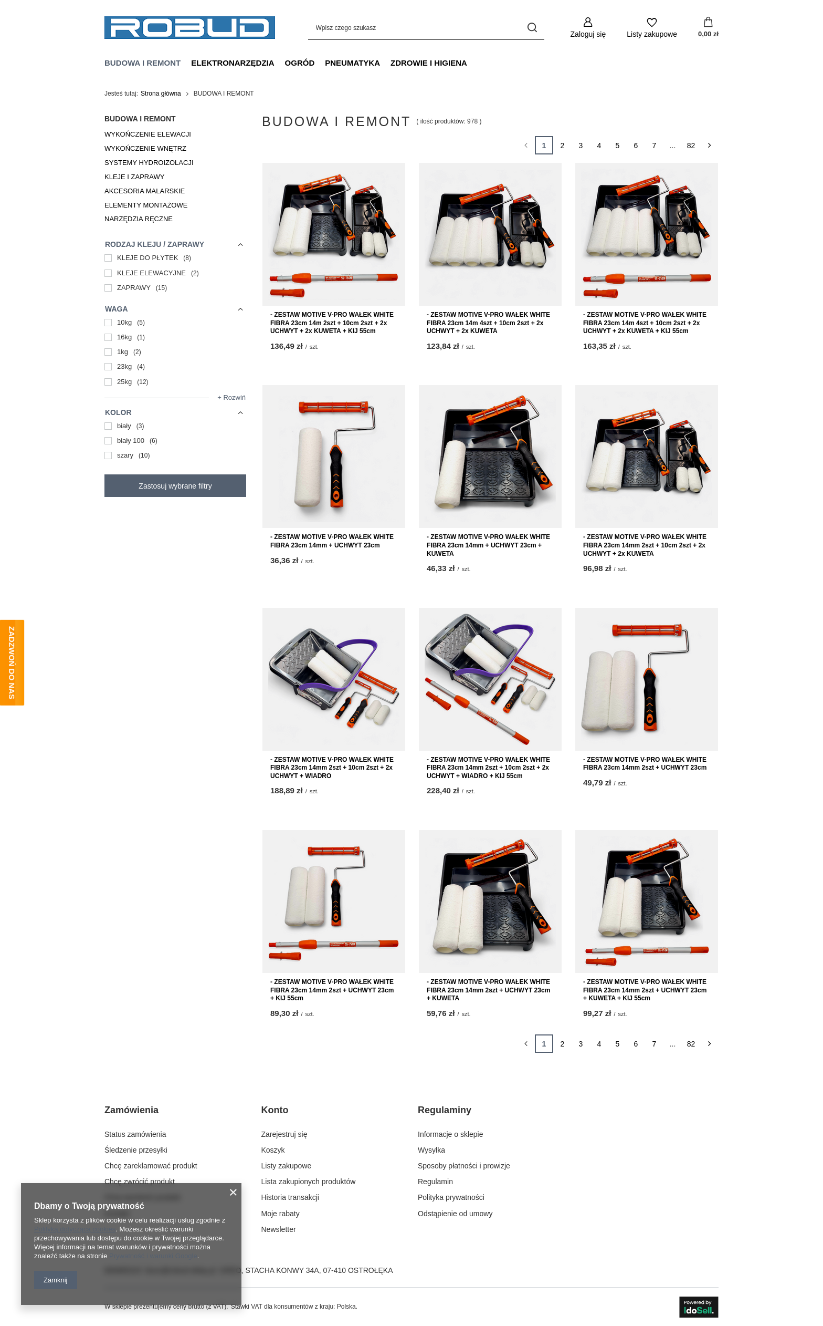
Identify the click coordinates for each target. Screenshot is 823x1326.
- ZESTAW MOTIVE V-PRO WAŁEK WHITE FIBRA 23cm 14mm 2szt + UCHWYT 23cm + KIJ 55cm (332, 990)
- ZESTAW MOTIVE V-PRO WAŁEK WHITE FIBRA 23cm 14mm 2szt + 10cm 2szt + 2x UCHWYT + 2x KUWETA (644, 545)
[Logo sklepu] (189, 27)
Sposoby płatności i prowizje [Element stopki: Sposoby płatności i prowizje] (464, 1166)
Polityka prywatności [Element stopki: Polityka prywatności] (451, 1197)
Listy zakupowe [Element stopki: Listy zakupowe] (286, 1166)
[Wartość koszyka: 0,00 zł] (708, 28)
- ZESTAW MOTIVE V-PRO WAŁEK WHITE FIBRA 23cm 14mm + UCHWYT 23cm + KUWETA (488, 545)
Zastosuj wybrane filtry (175, 486)
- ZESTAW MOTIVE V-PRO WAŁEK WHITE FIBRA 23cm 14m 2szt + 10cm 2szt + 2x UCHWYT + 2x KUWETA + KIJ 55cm (332, 323)
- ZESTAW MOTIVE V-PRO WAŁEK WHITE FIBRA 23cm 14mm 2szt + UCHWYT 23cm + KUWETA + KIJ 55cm (644, 990)
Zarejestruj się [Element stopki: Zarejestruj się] (284, 1134)
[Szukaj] (532, 27)
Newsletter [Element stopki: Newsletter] (278, 1229)
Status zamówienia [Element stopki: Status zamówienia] (135, 1134)
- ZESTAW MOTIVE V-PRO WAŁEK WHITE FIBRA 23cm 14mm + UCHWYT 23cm (332, 541)
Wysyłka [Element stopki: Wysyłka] (431, 1150)
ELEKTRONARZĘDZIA (232, 62)
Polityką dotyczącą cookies (74, 1229)
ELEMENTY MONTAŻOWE (145, 205)
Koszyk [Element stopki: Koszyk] (273, 1150)
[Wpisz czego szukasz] (426, 27)
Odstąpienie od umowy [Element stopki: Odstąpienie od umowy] (455, 1213)
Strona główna (161, 93)
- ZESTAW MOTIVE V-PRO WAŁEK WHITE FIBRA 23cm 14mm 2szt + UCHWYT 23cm (644, 764)
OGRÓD (300, 62)
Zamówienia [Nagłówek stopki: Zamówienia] (131, 1110)
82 (691, 145)
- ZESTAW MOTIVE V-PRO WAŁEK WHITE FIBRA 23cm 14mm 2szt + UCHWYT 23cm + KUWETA (488, 990)
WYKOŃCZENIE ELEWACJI (147, 134)
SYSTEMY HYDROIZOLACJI (149, 163)
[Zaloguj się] (588, 27)
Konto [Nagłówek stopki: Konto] (275, 1110)
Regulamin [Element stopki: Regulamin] (435, 1181)
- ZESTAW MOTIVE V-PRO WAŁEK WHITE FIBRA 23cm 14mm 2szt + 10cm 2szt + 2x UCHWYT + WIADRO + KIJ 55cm (488, 768)
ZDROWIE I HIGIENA (429, 62)
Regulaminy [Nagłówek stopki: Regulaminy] (444, 1110)
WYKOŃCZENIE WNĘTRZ (145, 148)
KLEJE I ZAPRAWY (134, 177)
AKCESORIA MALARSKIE (144, 191)
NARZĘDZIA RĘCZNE (138, 219)
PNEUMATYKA (352, 62)
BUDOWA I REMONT (142, 62)
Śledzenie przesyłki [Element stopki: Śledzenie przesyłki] (135, 1150)
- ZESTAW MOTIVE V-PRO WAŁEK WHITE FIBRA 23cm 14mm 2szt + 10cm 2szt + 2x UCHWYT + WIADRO (332, 768)
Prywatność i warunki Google (153, 1256)
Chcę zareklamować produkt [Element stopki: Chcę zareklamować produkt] (150, 1166)
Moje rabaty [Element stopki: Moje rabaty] (280, 1213)
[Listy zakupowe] (652, 27)
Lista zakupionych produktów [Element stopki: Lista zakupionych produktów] (308, 1181)
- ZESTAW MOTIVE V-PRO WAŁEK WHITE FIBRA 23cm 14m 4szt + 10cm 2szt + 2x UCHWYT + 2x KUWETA (488, 323)
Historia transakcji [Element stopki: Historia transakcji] (290, 1197)
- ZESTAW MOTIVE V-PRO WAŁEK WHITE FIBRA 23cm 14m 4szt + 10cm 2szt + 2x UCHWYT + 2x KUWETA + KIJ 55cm (644, 323)
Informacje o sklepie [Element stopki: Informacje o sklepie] (450, 1134)
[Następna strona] (709, 145)
